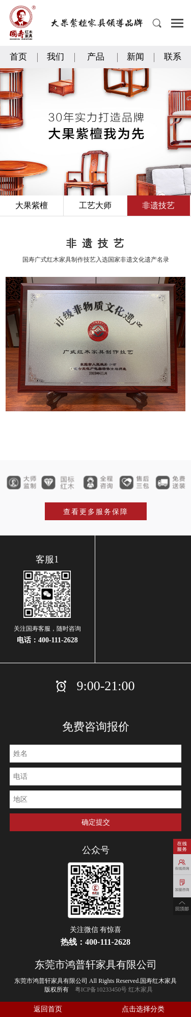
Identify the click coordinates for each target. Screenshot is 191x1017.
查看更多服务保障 (95, 512)
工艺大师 (95, 205)
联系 (172, 57)
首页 (18, 57)
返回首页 (48, 1009)
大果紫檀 (31, 205)
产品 (95, 57)
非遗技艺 (158, 205)
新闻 (135, 57)
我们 (55, 57)
